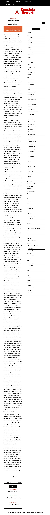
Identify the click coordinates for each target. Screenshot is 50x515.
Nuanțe (29, 57)
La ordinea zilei (31, 54)
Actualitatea (29, 35)
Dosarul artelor (30, 201)
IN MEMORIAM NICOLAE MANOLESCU (34, 228)
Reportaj (28, 275)
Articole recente (7, 4)
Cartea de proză (31, 139)
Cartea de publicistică (32, 141)
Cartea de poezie (31, 136)
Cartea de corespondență (33, 111)
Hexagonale (30, 248)
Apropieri (30, 97)
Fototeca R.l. (29, 223)
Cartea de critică (31, 114)
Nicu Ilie (13, 512)
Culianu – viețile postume (13, 504)
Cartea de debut (31, 116)
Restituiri (28, 278)
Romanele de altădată (32, 240)
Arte (28, 77)
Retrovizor (30, 176)
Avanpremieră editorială (31, 92)
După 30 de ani (31, 287)
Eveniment (29, 211)
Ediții (14, 4)
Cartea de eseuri (31, 119)
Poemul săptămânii (31, 263)
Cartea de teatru (31, 144)
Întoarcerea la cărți (31, 166)
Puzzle (29, 69)
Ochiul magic (29, 253)
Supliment (29, 285)
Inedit (28, 230)
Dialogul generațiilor (31, 191)
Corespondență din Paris (32, 245)
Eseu (28, 203)
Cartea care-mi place (32, 104)
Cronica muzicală (31, 84)
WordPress (41, 512)
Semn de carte (31, 178)
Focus (29, 164)
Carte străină (30, 102)
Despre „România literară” (16, 1)
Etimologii (29, 206)
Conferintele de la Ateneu (32, 183)
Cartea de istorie (31, 129)
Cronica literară (31, 156)
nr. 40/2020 (16, 24)
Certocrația (30, 37)
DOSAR (28, 198)
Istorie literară (29, 238)
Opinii (29, 59)
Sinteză (28, 282)
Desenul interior (31, 159)
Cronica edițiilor (31, 151)
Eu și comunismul (30, 208)
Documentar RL (30, 196)
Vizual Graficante (18, 512)
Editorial (29, 47)
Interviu (28, 233)
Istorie (28, 235)
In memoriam (29, 225)
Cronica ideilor (13, 18)
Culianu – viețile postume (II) (13, 498)
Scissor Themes (28, 512)
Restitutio (30, 173)
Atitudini (28, 89)
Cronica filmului (31, 82)
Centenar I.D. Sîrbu (31, 216)
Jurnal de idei (30, 52)
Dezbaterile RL (29, 188)
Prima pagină (7, 1)
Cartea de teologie (31, 146)
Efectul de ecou (31, 255)
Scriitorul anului (30, 280)
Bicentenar (30, 213)
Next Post (19, 482)
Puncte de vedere (31, 67)
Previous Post (8, 482)
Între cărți (30, 168)
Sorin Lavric (13, 23)
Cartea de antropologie (32, 107)
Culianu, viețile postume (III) (13, 491)
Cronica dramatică (31, 79)
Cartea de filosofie (31, 124)
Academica (29, 32)
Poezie (28, 260)
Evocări (28, 221)
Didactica (30, 42)
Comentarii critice (30, 94)
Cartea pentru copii (31, 149)
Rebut (29, 258)
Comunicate (29, 181)
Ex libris (29, 161)
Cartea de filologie (31, 121)
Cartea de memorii (31, 134)
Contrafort (30, 40)
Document (29, 193)
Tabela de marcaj (31, 72)
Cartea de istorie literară (32, 131)
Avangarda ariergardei (32, 99)
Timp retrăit (29, 292)
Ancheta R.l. (29, 74)
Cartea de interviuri (31, 126)
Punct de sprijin (31, 171)
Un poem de (30, 265)
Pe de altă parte (31, 62)
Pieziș (29, 64)
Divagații (29, 45)
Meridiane (29, 243)
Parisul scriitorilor (31, 250)
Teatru (29, 87)
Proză (28, 270)
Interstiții (30, 49)
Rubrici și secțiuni (28, 1)
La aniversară (30, 218)
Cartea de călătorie (31, 109)
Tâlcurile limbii (29, 290)
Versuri (29, 268)
